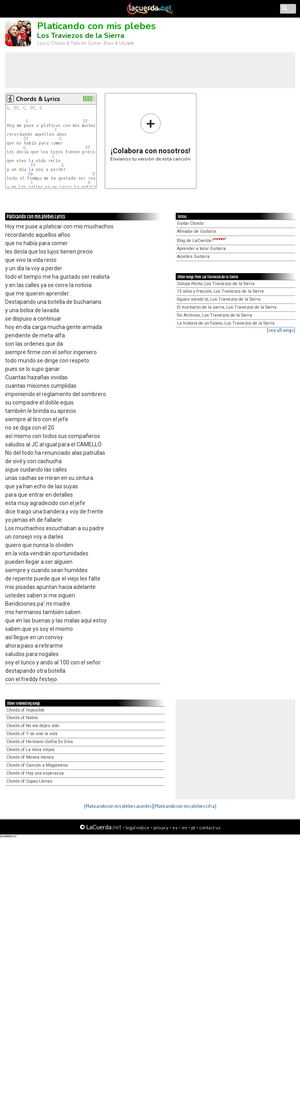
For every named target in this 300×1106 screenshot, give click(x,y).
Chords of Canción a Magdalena (37, 765)
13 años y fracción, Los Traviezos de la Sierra (220, 291)
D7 (16, 108)
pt (193, 827)
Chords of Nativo (22, 717)
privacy (161, 827)
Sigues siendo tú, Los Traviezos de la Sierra (219, 299)
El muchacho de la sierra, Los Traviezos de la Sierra (226, 307)
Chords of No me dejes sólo (32, 725)
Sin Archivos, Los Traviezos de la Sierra (214, 315)
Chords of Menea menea (30, 757)
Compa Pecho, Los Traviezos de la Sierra (216, 283)
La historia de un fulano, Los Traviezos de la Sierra (226, 323)
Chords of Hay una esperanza (35, 773)
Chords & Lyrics (38, 99)
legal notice (137, 827)
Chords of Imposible (25, 710)
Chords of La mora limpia (30, 749)
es (175, 827)
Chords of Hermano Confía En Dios (39, 741)
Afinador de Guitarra (196, 231)
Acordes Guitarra (193, 256)
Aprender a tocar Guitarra (201, 248)
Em (30, 173)
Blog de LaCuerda (201, 240)
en (184, 827)
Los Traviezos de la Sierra (80, 35)
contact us (210, 827)
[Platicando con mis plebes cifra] (184, 806)
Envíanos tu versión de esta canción (150, 137)
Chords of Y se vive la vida (31, 733)
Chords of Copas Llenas (29, 781)
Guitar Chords (190, 223)
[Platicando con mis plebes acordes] (118, 806)
